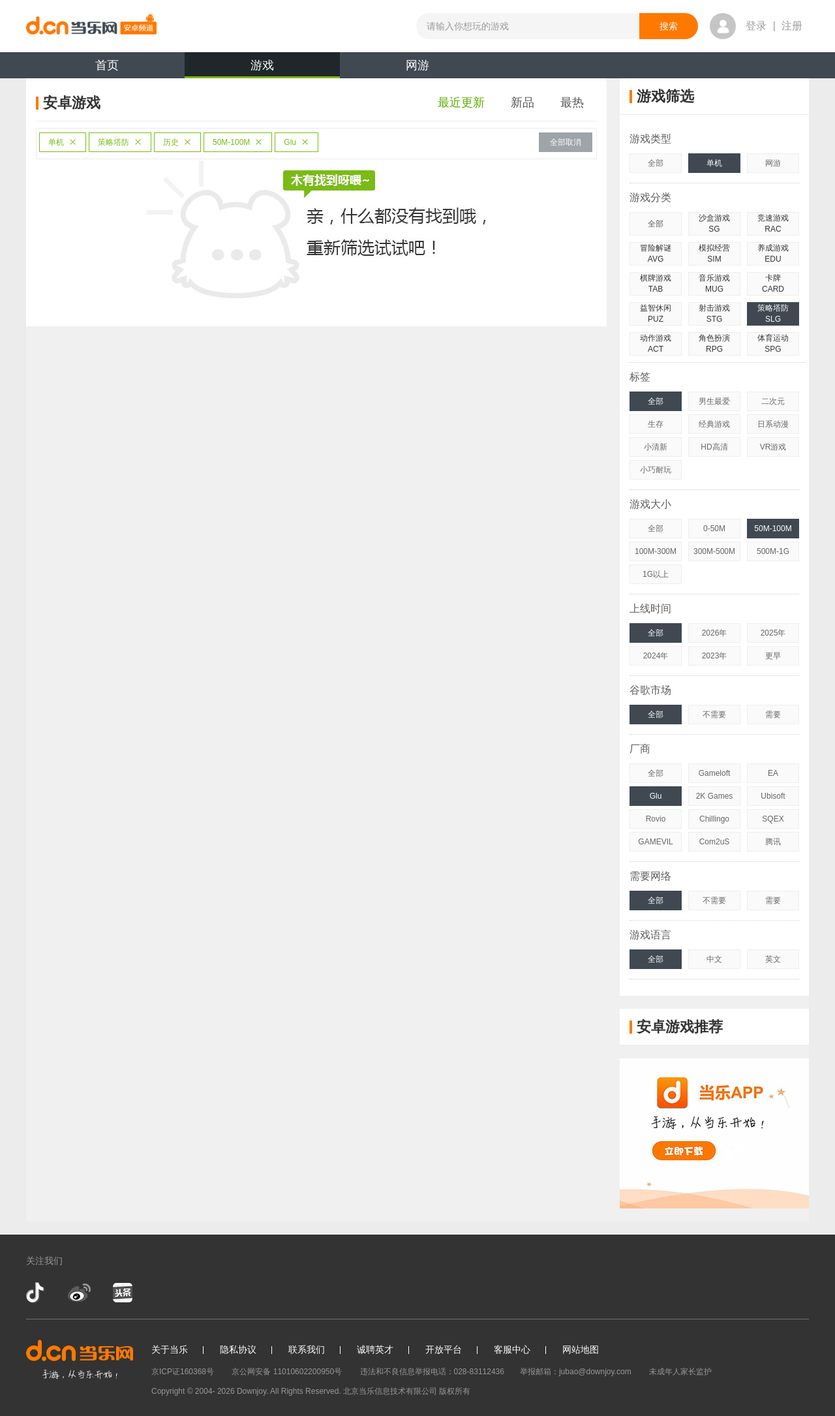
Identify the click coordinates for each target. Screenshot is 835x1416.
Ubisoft (773, 796)
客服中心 (512, 1349)
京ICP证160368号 (182, 1371)
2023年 (714, 655)
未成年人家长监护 (680, 1371)
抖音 (36, 1292)
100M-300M (655, 551)
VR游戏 (773, 447)
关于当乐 (169, 1349)
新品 (522, 102)
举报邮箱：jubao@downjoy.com (575, 1371)
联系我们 (306, 1349)
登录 (756, 25)
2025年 (773, 633)
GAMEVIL (655, 841)
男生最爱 (714, 401)
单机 (62, 142)
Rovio (656, 818)
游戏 (262, 68)
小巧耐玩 (655, 469)
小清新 (655, 447)
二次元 (773, 401)
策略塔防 (120, 142)
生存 (655, 424)
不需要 (714, 714)
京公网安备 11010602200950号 (287, 1371)
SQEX (772, 818)
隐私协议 (238, 1349)
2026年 (714, 633)
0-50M (714, 528)
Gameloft (715, 773)
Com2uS (714, 841)
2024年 (656, 655)
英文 (773, 959)
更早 (773, 655)
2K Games (714, 796)
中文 (714, 959)
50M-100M (238, 142)
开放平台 (443, 1349)
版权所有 (454, 1391)
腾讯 (773, 841)
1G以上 (656, 574)
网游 (417, 65)
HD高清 (714, 447)
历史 (177, 142)
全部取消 (565, 142)
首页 (107, 65)
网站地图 (580, 1349)
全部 (655, 163)
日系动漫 (773, 424)
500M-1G (773, 551)
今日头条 (122, 1292)
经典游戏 (714, 424)
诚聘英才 (375, 1349)
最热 (572, 102)
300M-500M (714, 551)
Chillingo (714, 818)
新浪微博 (79, 1292)
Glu (296, 142)
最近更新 (461, 102)
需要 (773, 714)
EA (773, 773)
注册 (792, 25)
